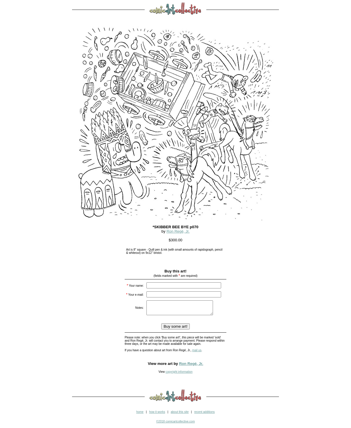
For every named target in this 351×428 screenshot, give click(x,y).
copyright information (179, 374)
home (140, 414)
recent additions (204, 414)
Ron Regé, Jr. (178, 231)
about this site (180, 414)
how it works (157, 414)
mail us (196, 352)
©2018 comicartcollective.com (175, 424)
